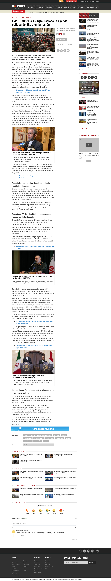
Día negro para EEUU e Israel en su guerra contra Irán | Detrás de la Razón (89, 156)
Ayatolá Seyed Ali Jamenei (44, 435)
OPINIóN (41, 7)
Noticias (30, 7)
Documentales (62, 7)
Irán (13, 560)
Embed (69, 44)
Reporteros (71, 7)
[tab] (84, 15)
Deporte (25, 566)
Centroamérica (16, 575)
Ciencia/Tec (26, 564)
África (13, 566)
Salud (24, 568)
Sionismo (56, 435)
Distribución (84, 1)
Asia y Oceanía (16, 564)
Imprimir (60, 44)
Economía (26, 562)
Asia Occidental (16, 562)
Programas (48, 7)
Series (87, 7)
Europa (14, 568)
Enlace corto (16, 445)
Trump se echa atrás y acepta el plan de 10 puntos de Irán (43, 11)
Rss (46, 568)
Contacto (47, 564)
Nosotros (47, 562)
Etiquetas (15, 435)
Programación (94, 1)
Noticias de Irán (18, 17)
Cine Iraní (80, 7)
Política (29, 17)
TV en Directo (71, 1)
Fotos (92, 7)
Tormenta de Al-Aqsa (29, 435)
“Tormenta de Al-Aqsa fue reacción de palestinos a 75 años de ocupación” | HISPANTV (32, 153)
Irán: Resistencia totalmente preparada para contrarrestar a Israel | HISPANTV (28, 376)
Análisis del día (38, 568)
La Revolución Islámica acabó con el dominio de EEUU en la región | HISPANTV (32, 277)
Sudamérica (15, 573)
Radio (61, 1)
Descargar (62, 39)
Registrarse (92, 562)
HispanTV (18, 6)
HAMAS (64, 435)
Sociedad (25, 560)
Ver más (81, 70)
